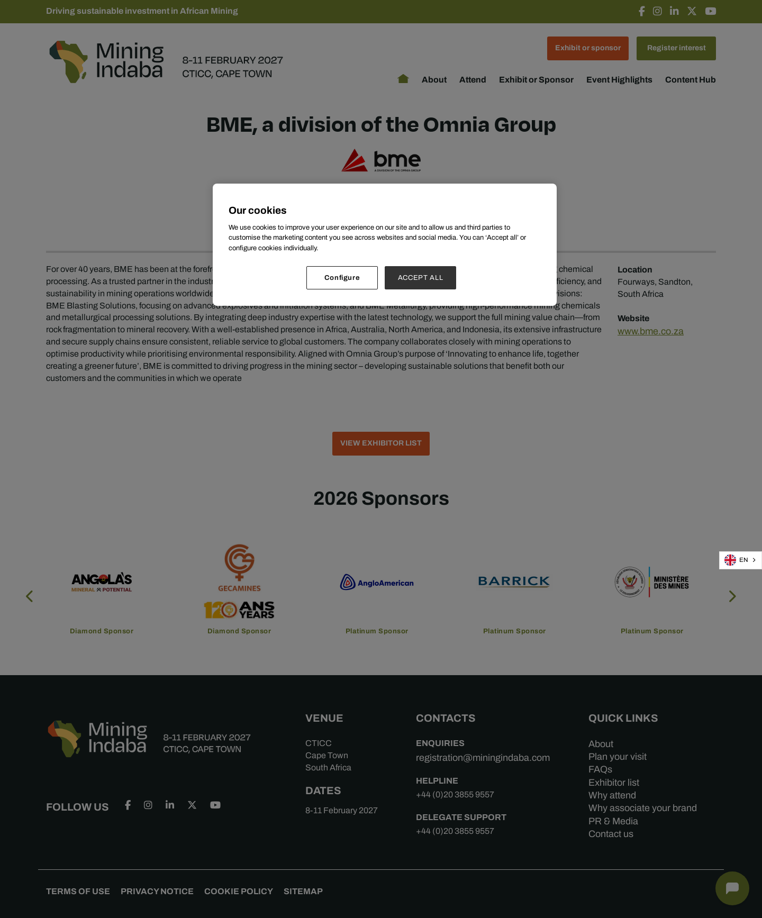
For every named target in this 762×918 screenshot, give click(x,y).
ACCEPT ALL (420, 277)
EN (736, 560)
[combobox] (740, 560)
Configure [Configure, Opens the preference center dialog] (342, 277)
